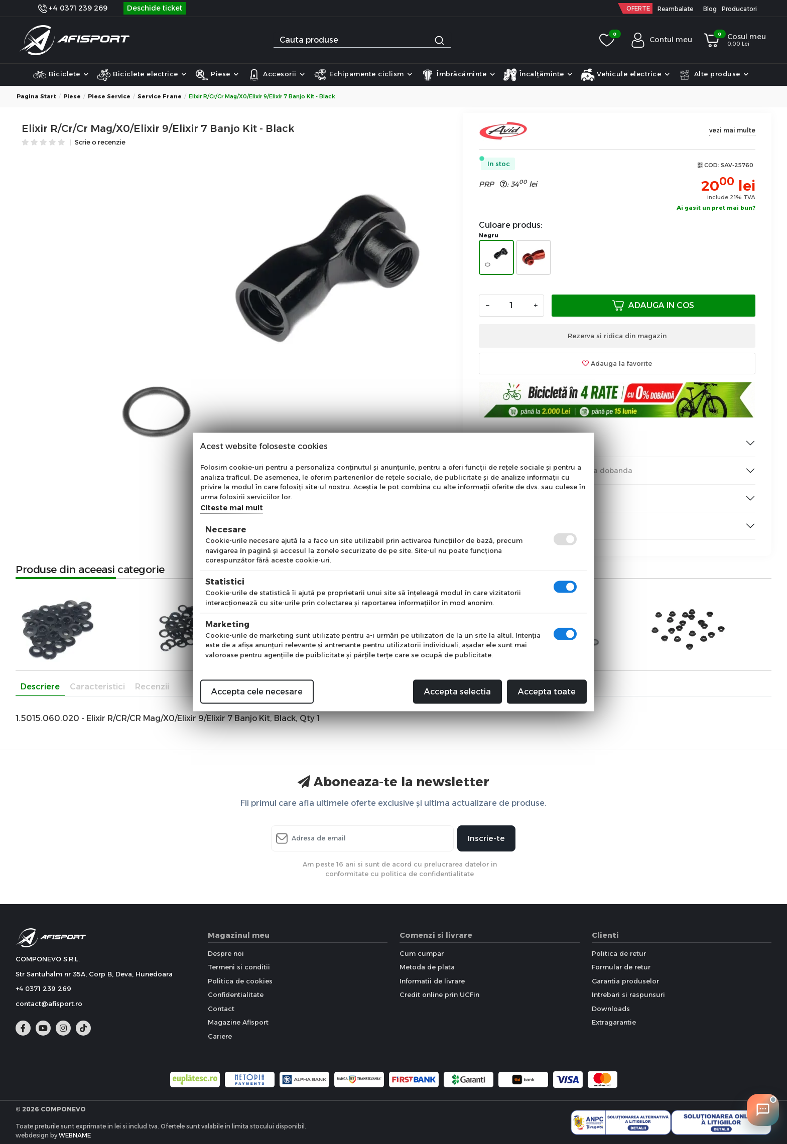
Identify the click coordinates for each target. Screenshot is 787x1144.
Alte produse (713, 75)
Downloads (611, 1009)
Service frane (160, 96)
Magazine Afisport (238, 1022)
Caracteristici (97, 686)
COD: (711, 165)
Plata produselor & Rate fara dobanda (555, 471)
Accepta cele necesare (257, 691)
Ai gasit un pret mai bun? (716, 208)
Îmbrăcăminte (458, 75)
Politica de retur (619, 953)
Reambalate (675, 9)
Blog (710, 9)
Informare (505, 526)
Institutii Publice (516, 498)
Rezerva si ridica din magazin (617, 336)
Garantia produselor (625, 981)
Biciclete (61, 75)
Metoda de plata (427, 967)
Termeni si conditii (239, 967)
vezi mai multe (732, 130)
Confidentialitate (236, 994)
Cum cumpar (422, 953)
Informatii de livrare (432, 981)
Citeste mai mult (231, 507)
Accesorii (276, 75)
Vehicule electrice (625, 75)
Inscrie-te (486, 838)
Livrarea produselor (523, 443)
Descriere (40, 686)
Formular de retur (621, 967)
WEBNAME (75, 1135)
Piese (217, 75)
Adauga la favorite (617, 363)
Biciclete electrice (142, 75)
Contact (221, 1009)
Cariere (220, 1036)
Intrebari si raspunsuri (628, 994)
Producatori (739, 9)
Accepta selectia (457, 691)
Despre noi (226, 953)
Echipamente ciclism (363, 75)
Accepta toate (547, 691)
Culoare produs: (511, 225)
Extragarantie (614, 1022)
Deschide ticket (154, 8)
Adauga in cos (653, 305)
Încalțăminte (538, 75)
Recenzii (152, 686)
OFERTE (638, 8)
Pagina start (36, 96)
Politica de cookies (240, 981)
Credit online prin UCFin (439, 994)
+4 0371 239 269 (72, 8)
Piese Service (109, 96)
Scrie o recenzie (100, 142)
